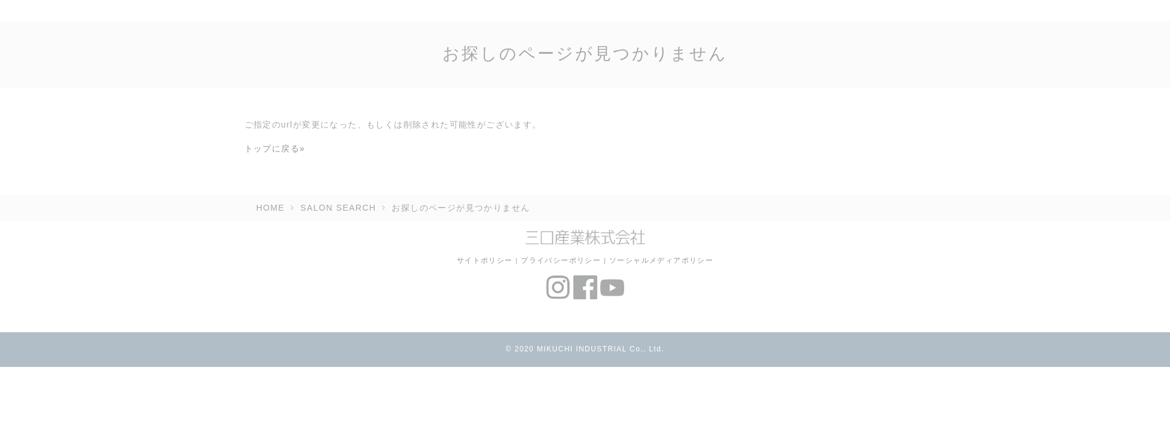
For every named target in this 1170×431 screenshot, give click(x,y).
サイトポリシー (485, 260)
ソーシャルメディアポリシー (661, 260)
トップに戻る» (275, 148)
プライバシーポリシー (561, 260)
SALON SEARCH (339, 208)
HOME (270, 208)
